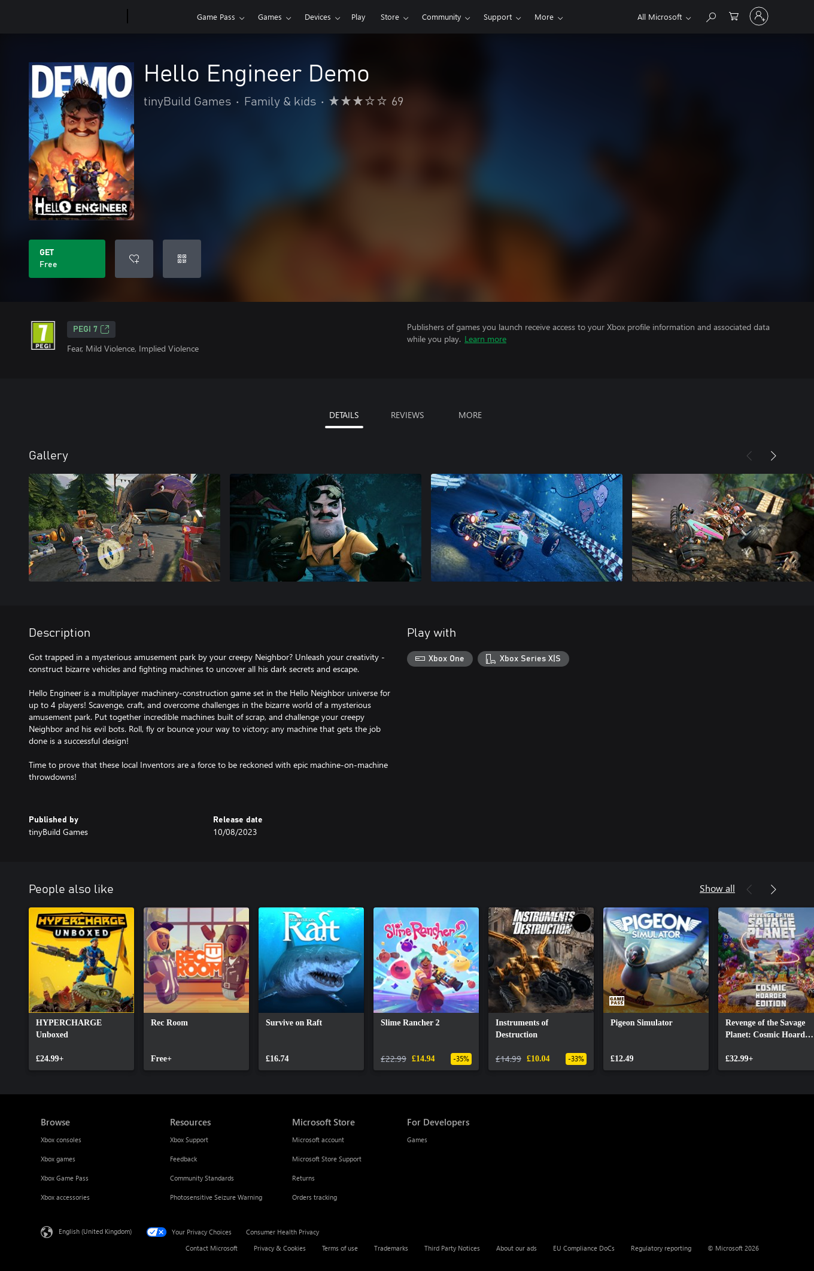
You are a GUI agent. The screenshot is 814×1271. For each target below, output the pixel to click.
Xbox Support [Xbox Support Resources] (189, 1139)
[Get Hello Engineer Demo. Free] (67, 259)
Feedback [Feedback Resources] (183, 1159)
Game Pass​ (216, 16)
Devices (318, 16)
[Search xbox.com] (710, 15)
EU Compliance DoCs (584, 1248)
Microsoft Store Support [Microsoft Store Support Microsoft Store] (327, 1159)
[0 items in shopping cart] (734, 15)
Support (498, 16)
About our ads (516, 1248)
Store (390, 16)
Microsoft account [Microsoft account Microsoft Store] (318, 1139)
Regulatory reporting (661, 1248)
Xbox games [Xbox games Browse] (58, 1159)
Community (441, 16)
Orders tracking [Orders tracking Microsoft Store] (314, 1197)
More (544, 16)
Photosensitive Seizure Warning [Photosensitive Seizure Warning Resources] (216, 1197)
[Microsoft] (82, 17)
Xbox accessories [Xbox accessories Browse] (65, 1197)
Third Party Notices (452, 1248)
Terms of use (340, 1248)
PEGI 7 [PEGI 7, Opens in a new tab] (91, 329)
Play (358, 16)
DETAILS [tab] (344, 414)
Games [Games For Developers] (417, 1139)
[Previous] (749, 455)
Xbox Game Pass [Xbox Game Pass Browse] (65, 1178)
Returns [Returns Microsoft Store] (303, 1178)
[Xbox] (160, 17)
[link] (81, 988)
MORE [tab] (470, 414)
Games (270, 16)
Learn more (485, 338)
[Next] (773, 455)
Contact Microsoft (212, 1248)
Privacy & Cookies (280, 1248)
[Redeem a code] (182, 259)
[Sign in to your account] (759, 16)
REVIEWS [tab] (407, 414)
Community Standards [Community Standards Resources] (202, 1178)
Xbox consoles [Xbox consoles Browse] (61, 1139)
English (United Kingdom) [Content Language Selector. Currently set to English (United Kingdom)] (95, 1231)
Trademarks (391, 1248)
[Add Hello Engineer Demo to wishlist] (134, 259)
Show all (717, 888)
